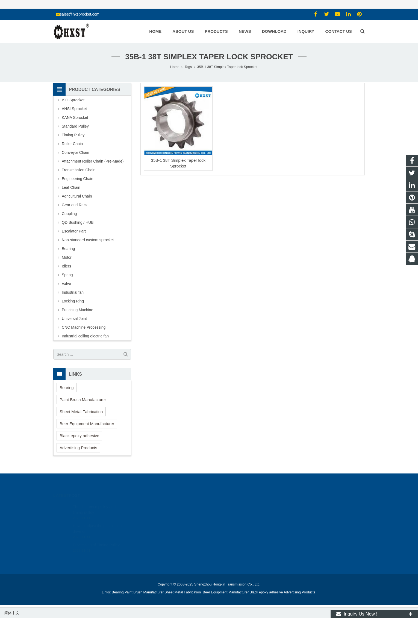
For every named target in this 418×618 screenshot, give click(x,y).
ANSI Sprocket (74, 109)
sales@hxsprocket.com (79, 14)
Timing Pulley (73, 135)
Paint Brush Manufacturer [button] (83, 399)
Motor (67, 257)
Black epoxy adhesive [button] (79, 435)
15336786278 (228, 513)
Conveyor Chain (75, 152)
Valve (66, 283)
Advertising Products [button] (78, 447)
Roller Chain (72, 144)
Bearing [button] (67, 387)
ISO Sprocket (73, 100)
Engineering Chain (77, 178)
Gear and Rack (74, 205)
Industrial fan (73, 292)
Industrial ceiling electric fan (85, 336)
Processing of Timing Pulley (96, 537)
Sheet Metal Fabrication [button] (81, 411)
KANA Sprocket (75, 117)
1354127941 (227, 505)
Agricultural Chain (77, 196)
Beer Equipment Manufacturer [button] (87, 423)
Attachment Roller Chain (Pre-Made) (92, 161)
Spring (67, 275)
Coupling (69, 213)
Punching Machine (77, 310)
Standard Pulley (75, 126)
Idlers (66, 266)
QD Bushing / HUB (78, 222)
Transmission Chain (78, 170)
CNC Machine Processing (83, 327)
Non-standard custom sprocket (88, 240)
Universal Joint (74, 318)
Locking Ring (73, 301)
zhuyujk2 (224, 529)
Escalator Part (74, 231)
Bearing (68, 248)
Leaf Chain (71, 187)
